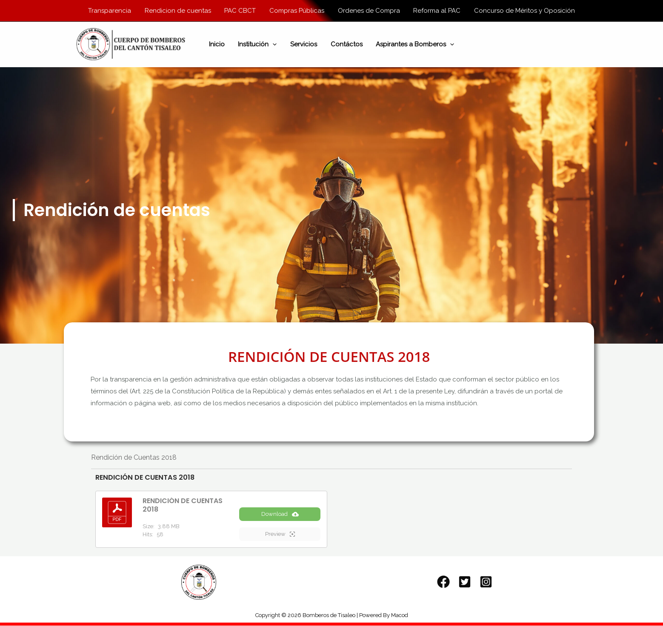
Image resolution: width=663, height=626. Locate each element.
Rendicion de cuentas (179, 10)
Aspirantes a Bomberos (413, 44)
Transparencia (111, 10)
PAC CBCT (241, 10)
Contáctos (346, 44)
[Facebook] (443, 582)
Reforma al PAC (435, 10)
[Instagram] (486, 582)
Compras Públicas (296, 10)
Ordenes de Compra (368, 10)
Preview (280, 534)
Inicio (218, 44)
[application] (273, 44)
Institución (258, 44)
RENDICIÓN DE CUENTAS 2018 (183, 505)
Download (280, 514)
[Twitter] (464, 582)
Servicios (303, 44)
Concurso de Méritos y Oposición (522, 10)
